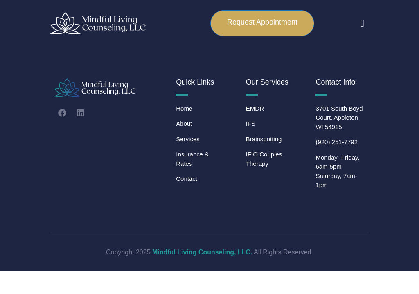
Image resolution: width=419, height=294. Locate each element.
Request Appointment (262, 22)
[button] (362, 23)
